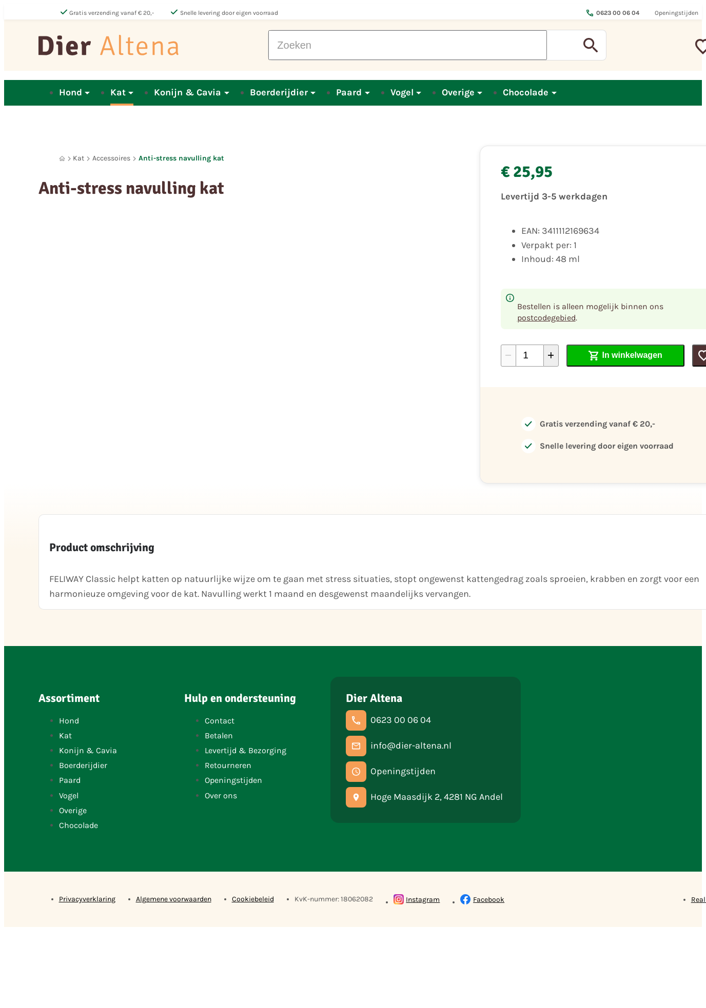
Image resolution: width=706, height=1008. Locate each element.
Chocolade (78, 825)
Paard (70, 780)
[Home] (62, 159)
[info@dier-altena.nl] (399, 746)
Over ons (221, 795)
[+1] (551, 356)
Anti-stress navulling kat (181, 158)
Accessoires (111, 158)
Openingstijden (233, 780)
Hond (69, 720)
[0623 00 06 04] (388, 720)
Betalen (219, 735)
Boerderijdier (83, 765)
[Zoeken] (407, 45)
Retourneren (228, 765)
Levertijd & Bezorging (245, 750)
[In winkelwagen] (625, 356)
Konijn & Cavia (88, 750)
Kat (78, 158)
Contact (219, 720)
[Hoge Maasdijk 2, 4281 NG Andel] (424, 797)
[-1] (508, 356)
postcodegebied (546, 317)
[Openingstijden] (391, 771)
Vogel (69, 795)
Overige (73, 810)
